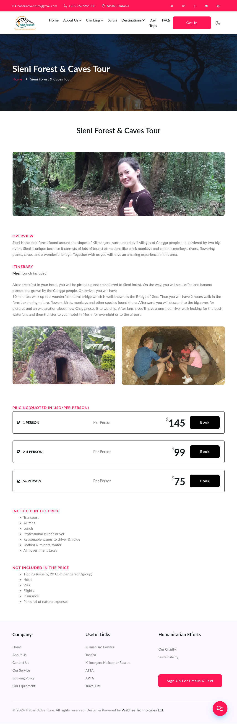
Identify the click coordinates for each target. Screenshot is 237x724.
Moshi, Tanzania (118, 6)
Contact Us (21, 663)
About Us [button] (74, 20)
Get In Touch (192, 24)
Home (55, 20)
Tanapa (90, 655)
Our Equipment (24, 686)
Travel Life (93, 686)
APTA (89, 678)
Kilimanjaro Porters (99, 647)
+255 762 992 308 (82, 6)
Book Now (204, 424)
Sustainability (168, 657)
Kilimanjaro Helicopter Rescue (107, 663)
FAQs (167, 20)
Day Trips (155, 23)
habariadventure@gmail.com (37, 6)
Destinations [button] (134, 20)
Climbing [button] (96, 20)
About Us (20, 655)
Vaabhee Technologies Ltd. (143, 710)
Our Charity (167, 650)
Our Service (21, 671)
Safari (114, 20)
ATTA (89, 671)
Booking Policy (24, 678)
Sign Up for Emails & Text (190, 681)
